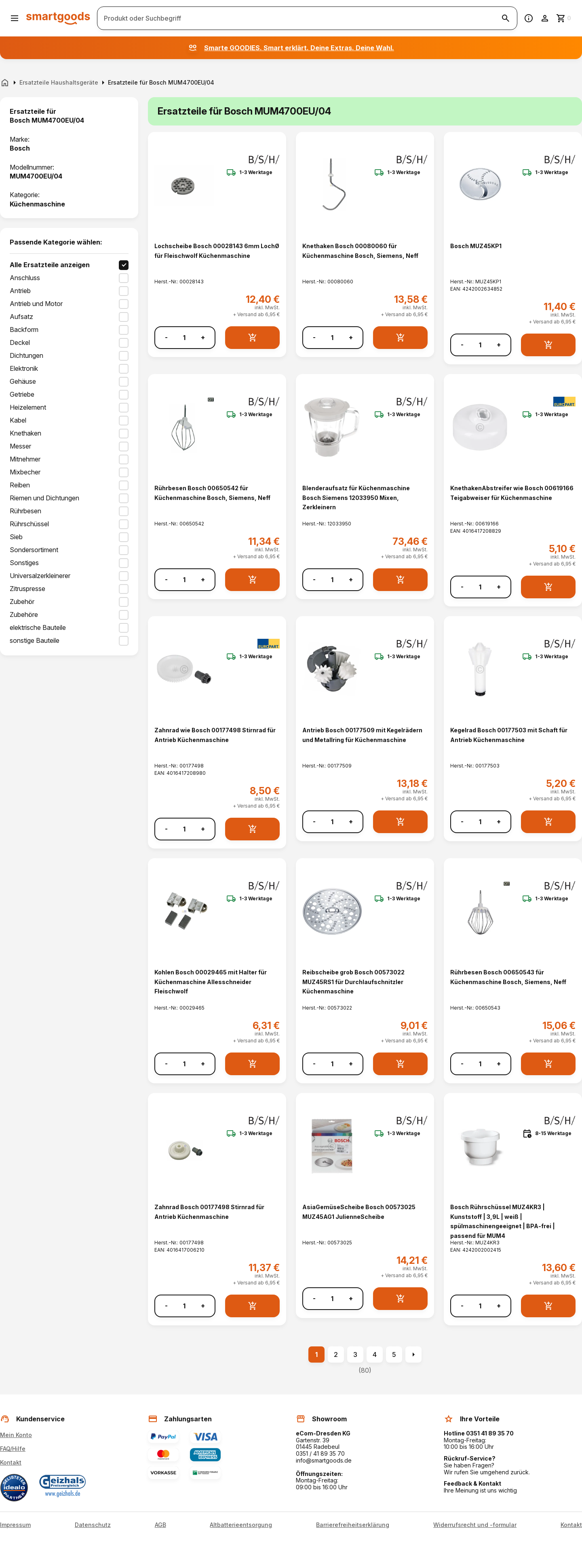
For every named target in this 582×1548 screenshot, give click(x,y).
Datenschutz (93, 1525)
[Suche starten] (505, 18)
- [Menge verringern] (166, 337)
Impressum (15, 1525)
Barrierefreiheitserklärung (352, 1525)
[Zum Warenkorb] (564, 18)
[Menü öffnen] (14, 18)
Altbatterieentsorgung (241, 1525)
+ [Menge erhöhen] (203, 337)
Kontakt (10, 1462)
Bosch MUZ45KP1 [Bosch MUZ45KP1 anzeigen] (476, 245)
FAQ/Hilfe (12, 1448)
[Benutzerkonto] (545, 18)
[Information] (529, 18)
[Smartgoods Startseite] (58, 18)
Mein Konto (16, 1434)
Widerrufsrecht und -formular (475, 1525)
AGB (160, 1525)
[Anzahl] (184, 337)
